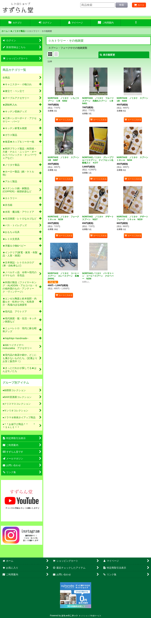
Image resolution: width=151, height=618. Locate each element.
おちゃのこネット (69, 615)
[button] (136, 22)
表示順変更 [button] (107, 54)
